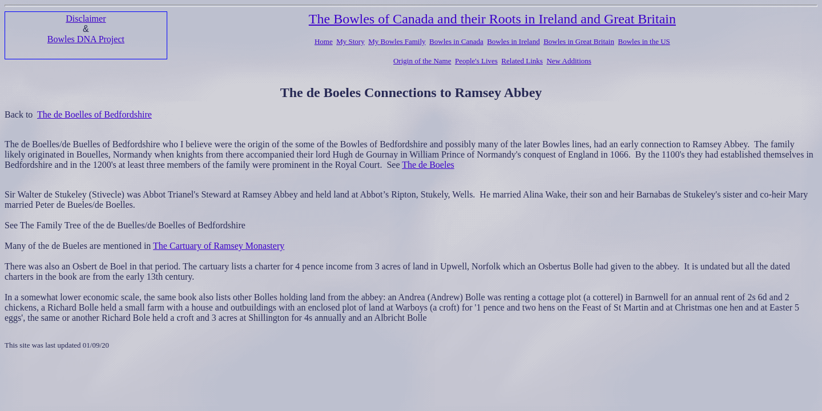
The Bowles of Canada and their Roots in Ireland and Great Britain (492, 18)
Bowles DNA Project (85, 39)
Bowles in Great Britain (578, 41)
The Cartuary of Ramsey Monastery (218, 246)
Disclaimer (86, 18)
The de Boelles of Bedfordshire (94, 114)
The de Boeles (428, 165)
